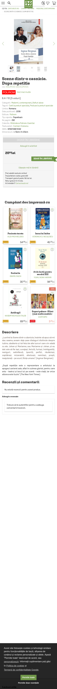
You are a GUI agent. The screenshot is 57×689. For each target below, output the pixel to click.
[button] (15, 3)
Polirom (13, 114)
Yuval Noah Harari (42, 277)
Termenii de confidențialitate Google (21, 670)
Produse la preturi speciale (41, 105)
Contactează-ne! (21, 183)
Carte (23, 9)
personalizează (11, 661)
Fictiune (31, 9)
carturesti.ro (13, 9)
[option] (28, 41)
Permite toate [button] (28, 677)
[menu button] (3, 3)
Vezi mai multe (16, 92)
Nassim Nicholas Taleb (15, 316)
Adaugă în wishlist (28, 146)
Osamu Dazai (15, 276)
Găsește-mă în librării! (29, 167)
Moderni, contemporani (45, 9)
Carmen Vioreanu (20, 126)
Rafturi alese (37, 103)
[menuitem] (42, 3)
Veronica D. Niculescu (42, 236)
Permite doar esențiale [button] (28, 683)
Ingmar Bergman (17, 86)
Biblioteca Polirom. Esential (22, 123)
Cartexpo (42, 317)
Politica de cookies (15, 666)
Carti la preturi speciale (19, 105)
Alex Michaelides (15, 236)
